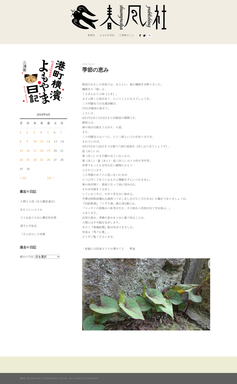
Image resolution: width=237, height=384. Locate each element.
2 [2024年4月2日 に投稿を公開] (27, 132)
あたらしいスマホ (31, 209)
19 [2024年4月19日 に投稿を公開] (48, 150)
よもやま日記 (107, 35)
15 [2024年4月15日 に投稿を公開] (21, 150)
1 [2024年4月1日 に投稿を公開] (20, 132)
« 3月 (23, 178)
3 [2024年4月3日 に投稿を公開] (34, 132)
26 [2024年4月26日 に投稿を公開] (48, 159)
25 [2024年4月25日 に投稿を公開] (41, 159)
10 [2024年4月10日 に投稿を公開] (35, 141)
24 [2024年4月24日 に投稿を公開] (35, 159)
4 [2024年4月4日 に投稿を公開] (41, 132)
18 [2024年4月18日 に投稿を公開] (41, 150)
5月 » (50, 178)
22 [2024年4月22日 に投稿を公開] (21, 159)
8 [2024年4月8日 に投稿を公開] (20, 141)
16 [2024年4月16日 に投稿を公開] (28, 150)
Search (150, 35)
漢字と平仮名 (28, 226)
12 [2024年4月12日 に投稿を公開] (48, 141)
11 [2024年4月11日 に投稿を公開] (41, 141)
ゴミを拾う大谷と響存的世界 (38, 217)
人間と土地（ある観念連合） (38, 201)
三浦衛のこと (126, 35)
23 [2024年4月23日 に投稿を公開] (27, 159)
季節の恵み (95, 70)
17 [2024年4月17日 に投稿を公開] (35, 150)
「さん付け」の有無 (32, 234)
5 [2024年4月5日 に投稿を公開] (48, 132)
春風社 (91, 35)
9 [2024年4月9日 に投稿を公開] (27, 141)
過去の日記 (27, 256)
